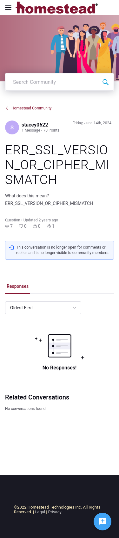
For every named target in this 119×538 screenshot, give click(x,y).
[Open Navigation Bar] (10, 7)
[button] (9, 226)
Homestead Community (28, 108)
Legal (40, 512)
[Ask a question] (102, 521)
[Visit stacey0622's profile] (12, 127)
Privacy (55, 512)
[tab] (17, 287)
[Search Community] (105, 81)
